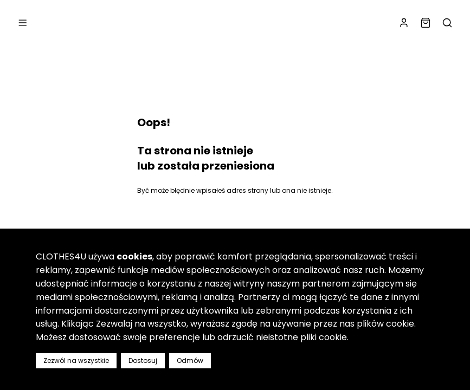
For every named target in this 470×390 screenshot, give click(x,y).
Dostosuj (142, 360)
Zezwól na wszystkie (76, 360)
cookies (134, 256)
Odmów (190, 360)
